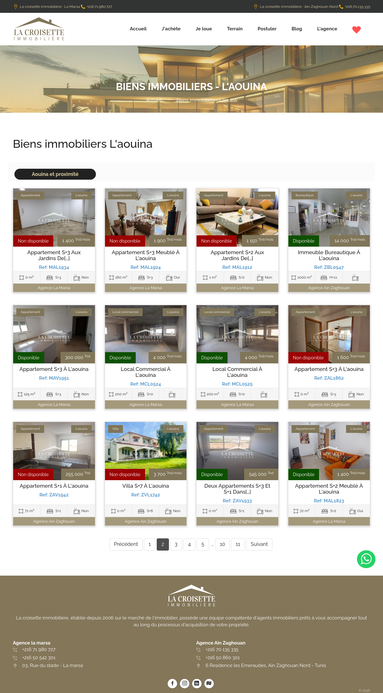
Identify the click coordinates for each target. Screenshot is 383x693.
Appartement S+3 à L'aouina (54, 369)
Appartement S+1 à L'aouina (54, 486)
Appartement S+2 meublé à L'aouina (329, 489)
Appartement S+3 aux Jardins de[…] (54, 255)
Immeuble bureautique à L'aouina (329, 255)
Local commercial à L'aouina (146, 372)
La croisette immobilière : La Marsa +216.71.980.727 (62, 6)
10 (222, 544)
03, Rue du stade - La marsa (52, 665)
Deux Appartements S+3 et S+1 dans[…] (237, 489)
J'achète (171, 29)
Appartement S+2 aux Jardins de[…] (237, 255)
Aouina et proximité (55, 174)
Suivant (259, 544)
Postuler (267, 29)
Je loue (204, 29)
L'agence (327, 29)
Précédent (126, 544)
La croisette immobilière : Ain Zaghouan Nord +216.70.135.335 (311, 6)
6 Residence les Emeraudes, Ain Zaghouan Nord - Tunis (266, 665)
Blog (296, 29)
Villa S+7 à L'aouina (145, 486)
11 (238, 544)
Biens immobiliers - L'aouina (206, 100)
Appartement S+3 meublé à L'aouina (146, 255)
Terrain (235, 29)
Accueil (138, 29)
